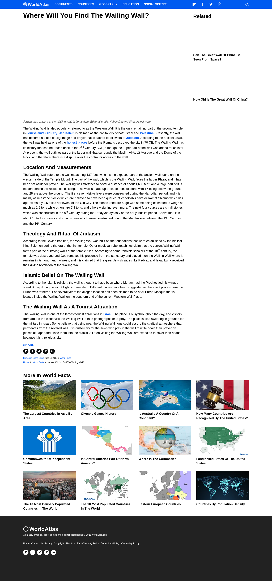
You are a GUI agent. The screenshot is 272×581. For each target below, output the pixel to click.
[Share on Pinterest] (45, 351)
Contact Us (37, 543)
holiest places (77, 142)
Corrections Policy (110, 543)
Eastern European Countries (160, 504)
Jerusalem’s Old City (42, 133)
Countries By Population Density (220, 504)
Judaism (132, 138)
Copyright (59, 543)
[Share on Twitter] (39, 351)
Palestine (147, 133)
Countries (86, 4)
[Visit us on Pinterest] (46, 552)
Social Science (156, 4)
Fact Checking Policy (88, 543)
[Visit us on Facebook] (32, 552)
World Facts (65, 358)
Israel (107, 314)
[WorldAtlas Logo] (37, 4)
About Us (70, 543)
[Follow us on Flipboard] (25, 552)
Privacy (48, 543)
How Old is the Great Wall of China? (220, 99)
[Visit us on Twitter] (39, 552)
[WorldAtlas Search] (247, 4)
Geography (108, 4)
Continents (63, 4)
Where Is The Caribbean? (157, 459)
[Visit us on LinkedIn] (53, 552)
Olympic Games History (98, 413)
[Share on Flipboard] (25, 351)
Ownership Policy (130, 543)
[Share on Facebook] (32, 351)
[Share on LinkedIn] (52, 351)
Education (130, 4)
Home (26, 543)
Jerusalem (66, 133)
